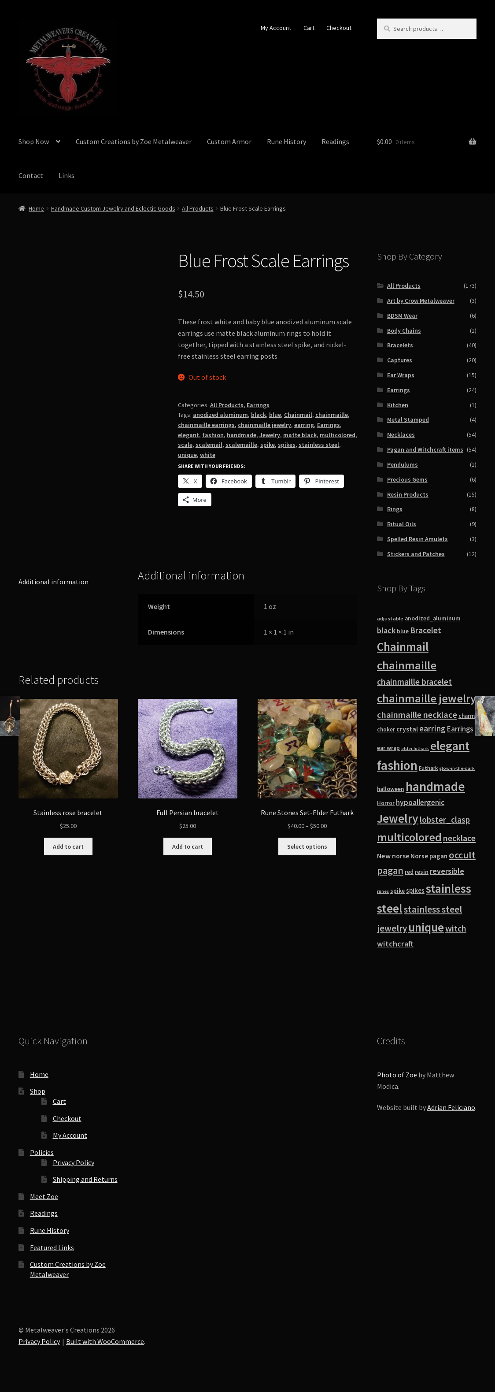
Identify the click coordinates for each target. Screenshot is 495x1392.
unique (187, 455)
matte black (300, 435)
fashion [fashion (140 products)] (397, 765)
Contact (30, 175)
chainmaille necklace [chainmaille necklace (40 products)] (417, 714)
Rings (395, 509)
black (258, 415)
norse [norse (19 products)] (400, 856)
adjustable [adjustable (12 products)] (390, 618)
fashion (213, 435)
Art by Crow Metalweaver (420, 300)
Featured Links (52, 1247)
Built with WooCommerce (105, 1341)
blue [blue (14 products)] (403, 631)
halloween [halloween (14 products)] (390, 789)
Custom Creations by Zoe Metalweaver (134, 141)
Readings (335, 141)
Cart (308, 28)
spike (267, 445)
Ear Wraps (400, 375)
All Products (198, 208)
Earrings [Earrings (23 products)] (460, 729)
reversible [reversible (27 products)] (447, 871)
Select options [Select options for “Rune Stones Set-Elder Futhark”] (307, 846)
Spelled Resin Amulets (417, 539)
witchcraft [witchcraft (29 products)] (395, 944)
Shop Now (33, 141)
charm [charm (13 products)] (466, 716)
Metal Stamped (408, 419)
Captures (399, 360)
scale (185, 445)
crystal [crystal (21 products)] (407, 728)
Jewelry (269, 435)
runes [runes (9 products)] (383, 891)
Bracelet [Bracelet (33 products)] (425, 630)
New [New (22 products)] (384, 855)
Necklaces (401, 434)
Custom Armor (229, 141)
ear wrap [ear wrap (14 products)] (388, 748)
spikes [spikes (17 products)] (415, 890)
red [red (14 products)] (409, 872)
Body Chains (404, 330)
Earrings (258, 405)
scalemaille (241, 445)
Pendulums (402, 464)
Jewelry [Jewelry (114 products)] (397, 818)
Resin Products (408, 494)
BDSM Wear (402, 315)
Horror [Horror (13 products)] (386, 803)
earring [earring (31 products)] (432, 729)
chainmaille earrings (206, 425)
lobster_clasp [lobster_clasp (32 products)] (445, 819)
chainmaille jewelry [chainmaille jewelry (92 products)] (426, 698)
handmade (241, 435)
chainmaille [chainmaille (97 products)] (406, 665)
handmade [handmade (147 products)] (435, 786)
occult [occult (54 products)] (462, 855)
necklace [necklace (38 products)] (459, 837)
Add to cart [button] (68, 846)
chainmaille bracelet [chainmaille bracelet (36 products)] (414, 681)
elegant (188, 435)
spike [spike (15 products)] (397, 891)
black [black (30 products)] (386, 630)
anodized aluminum (220, 415)
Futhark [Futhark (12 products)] (428, 768)
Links (66, 175)
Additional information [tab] (53, 581)
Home (36, 208)
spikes (287, 445)
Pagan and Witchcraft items (425, 449)
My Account (276, 28)
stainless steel (319, 445)
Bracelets (400, 345)
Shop (37, 1091)
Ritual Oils (401, 524)
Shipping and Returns (85, 1179)
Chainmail (298, 415)
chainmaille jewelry (264, 425)
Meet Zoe (44, 1196)
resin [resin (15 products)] (422, 872)
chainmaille (331, 415)
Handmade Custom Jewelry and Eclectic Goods (113, 208)
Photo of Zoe (397, 1074)
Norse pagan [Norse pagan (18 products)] (428, 856)
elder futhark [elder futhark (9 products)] (415, 748)
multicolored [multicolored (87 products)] (409, 837)
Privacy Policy (73, 1162)
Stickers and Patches (416, 554)
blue (275, 415)
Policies (42, 1152)
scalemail (209, 445)
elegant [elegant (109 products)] (449, 745)
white (207, 455)
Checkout (338, 28)
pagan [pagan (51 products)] (390, 870)
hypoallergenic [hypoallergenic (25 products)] (420, 802)
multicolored (337, 435)
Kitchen (397, 405)
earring (304, 425)
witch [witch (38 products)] (455, 928)
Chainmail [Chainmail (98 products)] (403, 646)
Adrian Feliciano (451, 1107)
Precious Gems (407, 479)
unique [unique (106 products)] (426, 927)
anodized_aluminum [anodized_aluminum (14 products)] (433, 618)
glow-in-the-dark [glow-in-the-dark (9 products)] (457, 768)
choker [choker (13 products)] (386, 729)
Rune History (286, 141)
